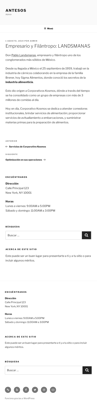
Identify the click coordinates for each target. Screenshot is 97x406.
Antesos (15, 10)
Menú (48, 28)
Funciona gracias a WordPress (20, 398)
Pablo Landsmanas (23, 55)
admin (33, 41)
